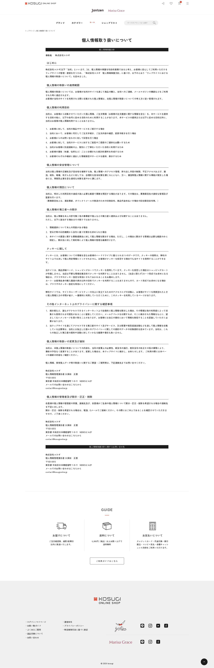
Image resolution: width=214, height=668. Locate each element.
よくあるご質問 (34, 629)
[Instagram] (150, 626)
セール (92, 22)
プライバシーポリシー (74, 625)
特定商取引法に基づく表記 (76, 629)
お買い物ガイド (34, 625)
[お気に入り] (171, 4)
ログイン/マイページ (36, 622)
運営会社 (68, 622)
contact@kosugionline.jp (57, 388)
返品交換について (35, 633)
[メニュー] (187, 4)
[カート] (179, 4)
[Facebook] (166, 626)
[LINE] (142, 626)
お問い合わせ (33, 637)
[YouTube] (158, 626)
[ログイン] (163, 4)
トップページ (29, 31)
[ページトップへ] (204, 661)
